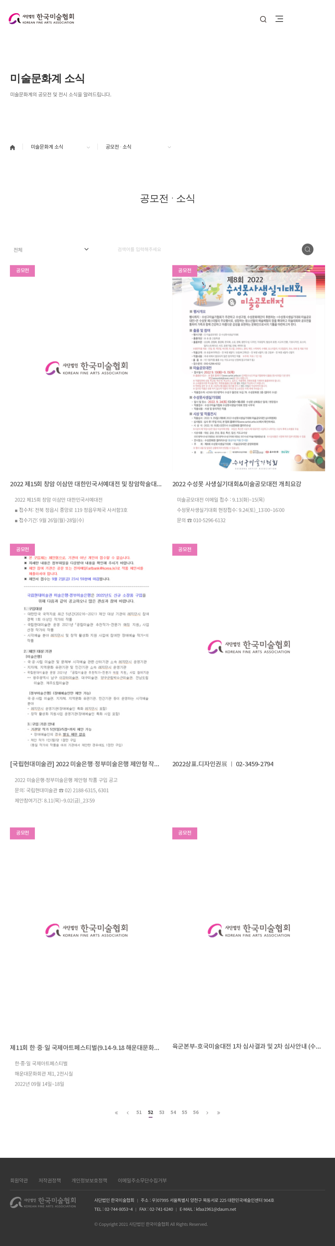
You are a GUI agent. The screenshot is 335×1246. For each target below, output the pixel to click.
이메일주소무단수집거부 (142, 1180)
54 (173, 1112)
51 (139, 1112)
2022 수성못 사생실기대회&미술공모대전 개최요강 (237, 504)
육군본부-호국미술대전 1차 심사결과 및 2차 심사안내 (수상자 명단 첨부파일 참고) (248, 1067)
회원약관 (19, 1180)
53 (161, 1112)
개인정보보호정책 (89, 1180)
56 (195, 1112)
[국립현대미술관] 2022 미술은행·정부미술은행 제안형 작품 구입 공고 (86, 784)
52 (150, 1112)
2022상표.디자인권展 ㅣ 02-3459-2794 (222, 784)
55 (184, 1112)
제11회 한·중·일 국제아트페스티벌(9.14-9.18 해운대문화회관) (86, 1068)
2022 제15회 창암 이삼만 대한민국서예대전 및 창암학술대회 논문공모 (86, 504)
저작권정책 (50, 1180)
